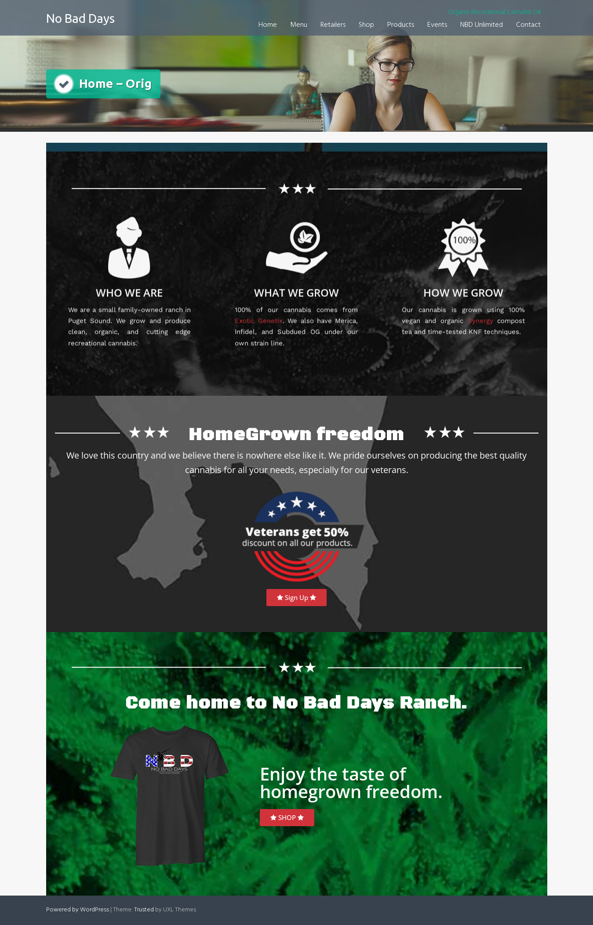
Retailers (333, 25)
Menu (298, 25)
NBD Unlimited (481, 25)
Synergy (480, 307)
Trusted (144, 910)
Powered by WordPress (77, 910)
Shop (366, 25)
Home (267, 25)
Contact (528, 25)
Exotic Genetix (258, 307)
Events (437, 25)
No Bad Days (80, 18)
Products (400, 25)
